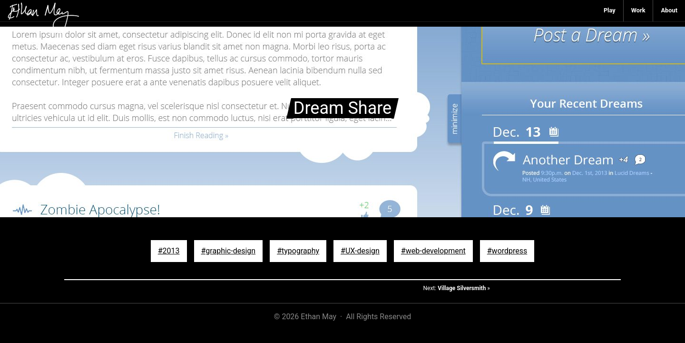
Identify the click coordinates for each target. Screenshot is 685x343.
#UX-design (360, 250)
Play (610, 10)
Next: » (456, 288)
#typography (298, 250)
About (669, 10)
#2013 (169, 250)
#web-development (433, 250)
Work (638, 10)
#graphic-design (228, 250)
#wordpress (507, 250)
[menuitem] (610, 10)
